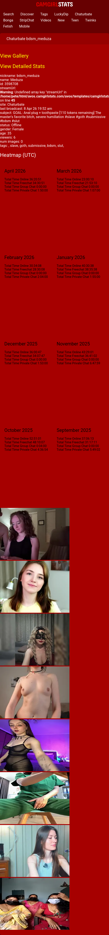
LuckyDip (61, 14)
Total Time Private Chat (20, 190)
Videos (46, 20)
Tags (44, 14)
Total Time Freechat (18, 183)
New (61, 20)
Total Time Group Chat (19, 187)
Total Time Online (16, 179)
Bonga (8, 20)
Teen (75, 20)
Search (8, 14)
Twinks (90, 20)
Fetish (8, 26)
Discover (27, 14)
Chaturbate (83, 14)
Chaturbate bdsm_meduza (29, 39)
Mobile (24, 26)
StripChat (27, 20)
